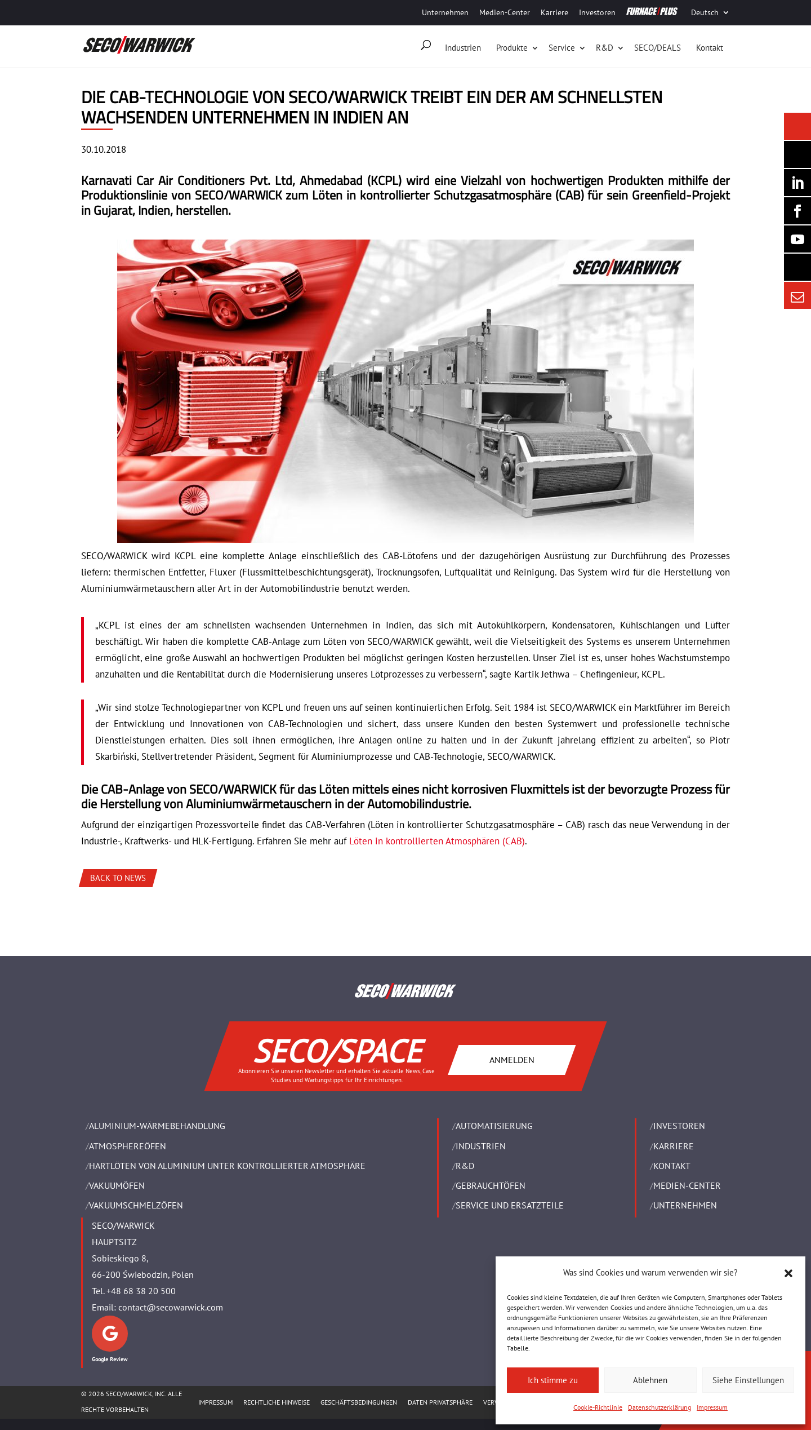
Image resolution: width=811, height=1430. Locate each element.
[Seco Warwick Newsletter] (797, 154)
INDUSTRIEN (481, 1146)
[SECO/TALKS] (797, 239)
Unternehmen (445, 12)
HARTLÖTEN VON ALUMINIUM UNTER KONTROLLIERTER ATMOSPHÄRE (227, 1165)
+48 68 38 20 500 (141, 1290)
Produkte (512, 47)
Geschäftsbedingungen (358, 1402)
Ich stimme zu (553, 1380)
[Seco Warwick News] (797, 126)
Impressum (712, 1407)
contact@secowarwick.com (170, 1307)
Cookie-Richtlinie (597, 1407)
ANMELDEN (511, 1059)
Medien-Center (504, 12)
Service (562, 47)
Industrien (463, 47)
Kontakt (709, 47)
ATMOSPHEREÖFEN (127, 1146)
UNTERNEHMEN (685, 1205)
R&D (604, 47)
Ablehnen (650, 1380)
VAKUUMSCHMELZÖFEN (136, 1205)
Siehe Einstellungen (748, 1380)
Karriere (554, 12)
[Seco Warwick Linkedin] (797, 182)
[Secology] (797, 267)
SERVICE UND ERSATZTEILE (510, 1205)
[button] (788, 1273)
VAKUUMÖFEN (117, 1185)
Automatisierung (494, 1125)
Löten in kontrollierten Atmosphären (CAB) (437, 841)
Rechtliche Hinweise (276, 1402)
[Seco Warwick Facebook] (797, 210)
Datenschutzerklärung (659, 1407)
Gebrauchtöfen (490, 1185)
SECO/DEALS (657, 47)
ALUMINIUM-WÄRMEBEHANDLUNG (157, 1125)
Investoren (597, 12)
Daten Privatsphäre (440, 1402)
